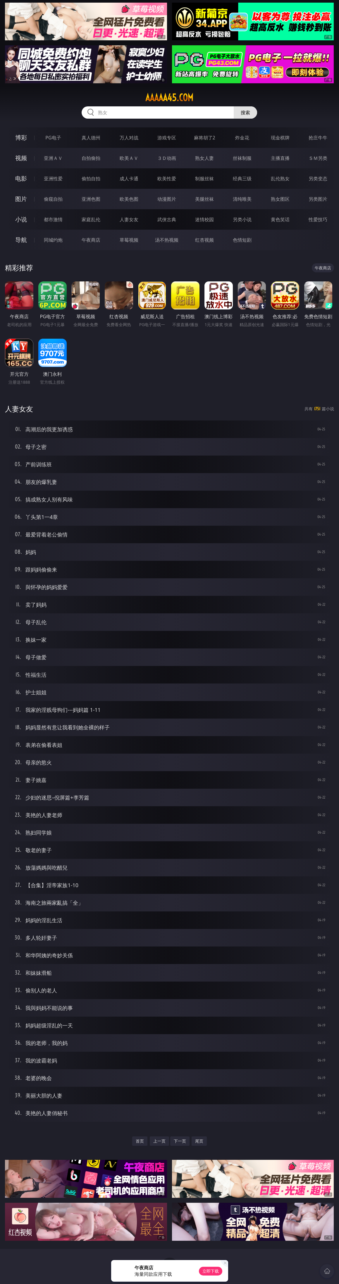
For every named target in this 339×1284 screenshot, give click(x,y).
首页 (140, 1141)
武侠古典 (166, 219)
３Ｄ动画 (166, 158)
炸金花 (242, 137)
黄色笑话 (280, 219)
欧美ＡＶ (129, 158)
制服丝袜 (204, 178)
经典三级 (242, 178)
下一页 (180, 1141)
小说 (21, 219)
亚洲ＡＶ (53, 158)
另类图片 (318, 199)
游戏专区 (166, 137)
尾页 (199, 1141)
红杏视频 (204, 240)
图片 (21, 199)
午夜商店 (91, 240)
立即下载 (210, 1271)
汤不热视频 (166, 240)
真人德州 (91, 137)
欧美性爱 (166, 178)
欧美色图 (129, 199)
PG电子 (53, 137)
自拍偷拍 (91, 158)
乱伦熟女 (280, 178)
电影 (21, 178)
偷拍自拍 (91, 178)
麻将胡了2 (204, 137)
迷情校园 (204, 219)
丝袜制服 (242, 158)
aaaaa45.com (169, 97)
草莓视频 (129, 240)
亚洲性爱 (53, 178)
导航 (21, 240)
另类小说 (242, 219)
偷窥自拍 (53, 199)
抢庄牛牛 (318, 137)
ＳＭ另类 (318, 158)
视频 (21, 158)
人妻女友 (129, 219)
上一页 (159, 1141)
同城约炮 (53, 240)
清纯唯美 (242, 199)
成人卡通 (129, 178)
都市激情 (53, 219)
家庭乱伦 (91, 219)
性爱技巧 (318, 219)
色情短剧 (242, 240)
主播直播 (280, 158)
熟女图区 (280, 199)
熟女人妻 (204, 158)
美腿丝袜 (204, 199)
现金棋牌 (280, 137)
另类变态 (318, 178)
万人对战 (129, 137)
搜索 (245, 112)
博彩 (21, 137)
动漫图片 (166, 199)
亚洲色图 (91, 199)
